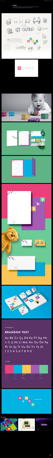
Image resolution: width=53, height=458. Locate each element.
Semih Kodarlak (3, 0)
